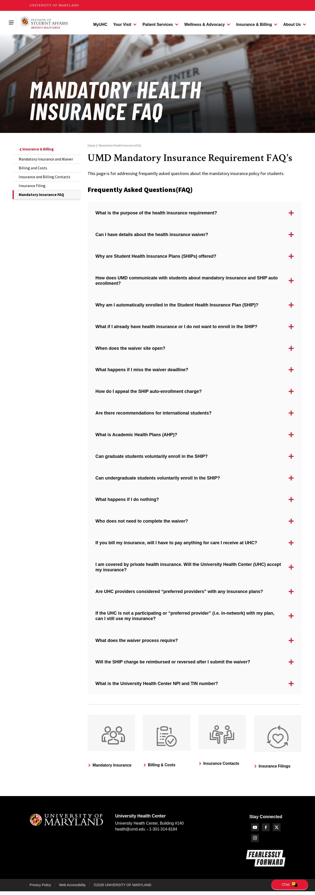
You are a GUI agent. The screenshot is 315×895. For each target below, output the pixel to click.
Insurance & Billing (36, 149)
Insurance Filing (32, 185)
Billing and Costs (33, 167)
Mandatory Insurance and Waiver (46, 159)
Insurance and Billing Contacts (44, 176)
